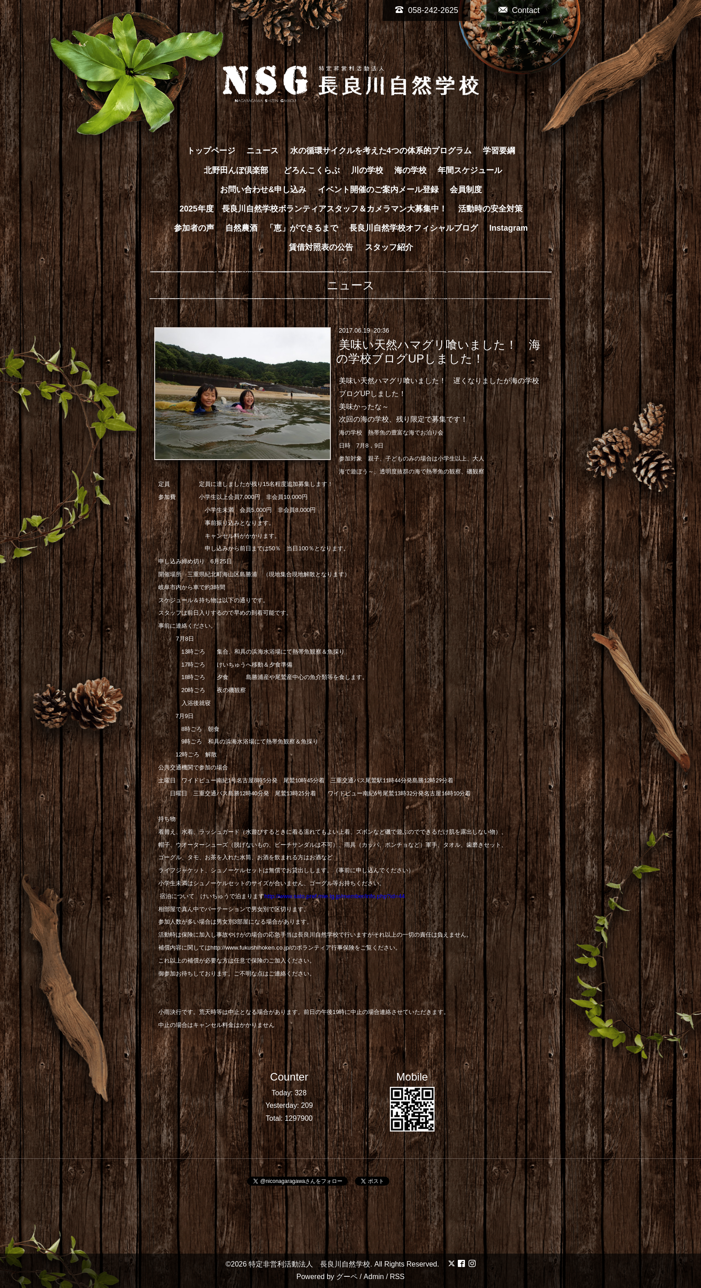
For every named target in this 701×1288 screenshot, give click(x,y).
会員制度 (466, 189)
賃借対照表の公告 (321, 247)
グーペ (347, 1276)
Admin (373, 1276)
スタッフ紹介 (389, 247)
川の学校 (367, 170)
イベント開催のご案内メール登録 (378, 189)
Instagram (509, 228)
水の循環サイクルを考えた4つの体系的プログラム (381, 150)
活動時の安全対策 (490, 208)
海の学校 (410, 170)
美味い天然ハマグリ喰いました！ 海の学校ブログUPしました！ (438, 351)
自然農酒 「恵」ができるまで (281, 228)
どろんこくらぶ (311, 170)
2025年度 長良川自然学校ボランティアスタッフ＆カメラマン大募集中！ (313, 208)
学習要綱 (499, 150)
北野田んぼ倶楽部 (240, 170)
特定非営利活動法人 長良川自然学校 (309, 1264)
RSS (397, 1276)
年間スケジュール (470, 170)
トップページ (211, 150)
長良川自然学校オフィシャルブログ (413, 228)
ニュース (262, 150)
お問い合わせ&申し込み (263, 189)
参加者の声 (194, 228)
